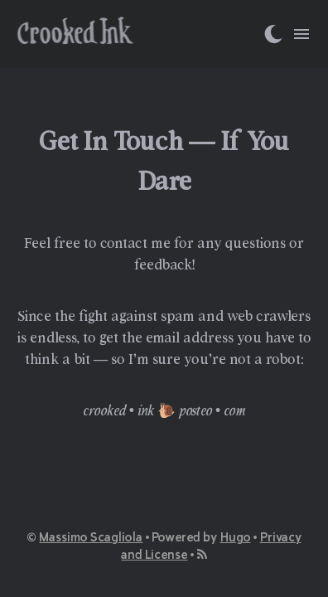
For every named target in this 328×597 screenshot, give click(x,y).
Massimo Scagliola (90, 537)
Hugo (235, 537)
